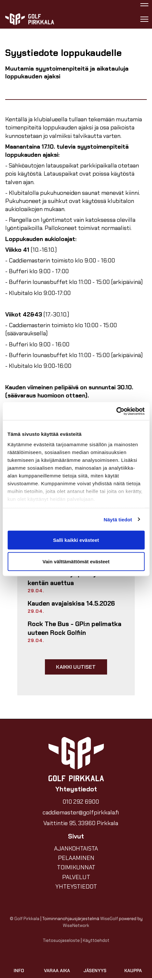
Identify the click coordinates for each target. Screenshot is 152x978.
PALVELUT (76, 877)
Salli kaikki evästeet (76, 540)
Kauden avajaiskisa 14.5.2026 (71, 603)
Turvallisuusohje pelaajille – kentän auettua (69, 578)
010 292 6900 (80, 802)
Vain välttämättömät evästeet (76, 561)
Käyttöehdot (96, 940)
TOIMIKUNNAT (76, 867)
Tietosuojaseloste (61, 940)
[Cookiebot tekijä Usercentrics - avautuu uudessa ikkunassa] (116, 411)
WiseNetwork (76, 925)
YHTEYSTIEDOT (76, 887)
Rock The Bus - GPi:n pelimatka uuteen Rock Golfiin (74, 628)
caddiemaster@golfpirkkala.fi (81, 812)
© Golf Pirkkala (24, 918)
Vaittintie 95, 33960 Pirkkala (80, 823)
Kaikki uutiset (76, 666)
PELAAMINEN (76, 858)
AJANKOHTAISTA (76, 848)
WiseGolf (109, 918)
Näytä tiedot (118, 519)
